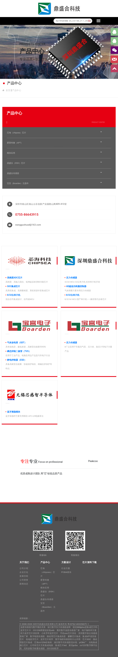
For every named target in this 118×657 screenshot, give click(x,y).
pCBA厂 (83, 642)
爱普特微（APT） (15, 143)
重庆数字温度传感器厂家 (68, 630)
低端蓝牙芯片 (32, 639)
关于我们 (24, 562)
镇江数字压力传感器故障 (59, 627)
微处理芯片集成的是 (56, 636)
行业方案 (65, 568)
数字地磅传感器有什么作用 (67, 639)
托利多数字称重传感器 (34, 648)
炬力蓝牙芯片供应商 (29, 633)
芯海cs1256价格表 (43, 642)
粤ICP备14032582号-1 (78, 624)
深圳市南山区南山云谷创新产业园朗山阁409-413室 (41, 204)
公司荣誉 (24, 580)
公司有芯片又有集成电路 (41, 645)
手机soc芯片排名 (68, 633)
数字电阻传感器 (37, 636)
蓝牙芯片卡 (25, 630)
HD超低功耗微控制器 (76, 286)
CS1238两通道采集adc (44, 630)
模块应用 (11, 153)
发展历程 (24, 576)
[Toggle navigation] (98, 21)
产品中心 (16, 90)
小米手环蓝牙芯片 (49, 633)
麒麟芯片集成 (74, 636)
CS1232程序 (53, 648)
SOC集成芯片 (13, 286)
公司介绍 (24, 568)
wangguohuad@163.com (28, 225)
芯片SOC (86, 639)
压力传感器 (71, 277)
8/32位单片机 (13, 295)
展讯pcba (73, 645)
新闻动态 (24, 584)
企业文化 (24, 572)
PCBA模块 (66, 572)
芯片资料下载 (89, 562)
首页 (8, 90)
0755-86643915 (27, 214)
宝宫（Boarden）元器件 (18, 183)
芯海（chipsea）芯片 (16, 133)
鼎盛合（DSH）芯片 (16, 163)
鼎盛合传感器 (13, 173)
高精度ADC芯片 (14, 277)
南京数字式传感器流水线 (65, 642)
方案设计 (66, 562)
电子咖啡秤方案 (89, 630)
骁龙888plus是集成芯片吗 (85, 627)
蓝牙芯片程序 (47, 639)
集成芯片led (61, 645)
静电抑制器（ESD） (16, 360)
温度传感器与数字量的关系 (33, 627)
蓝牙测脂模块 (13, 412)
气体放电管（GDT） (17, 342)
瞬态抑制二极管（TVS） (19, 351)
